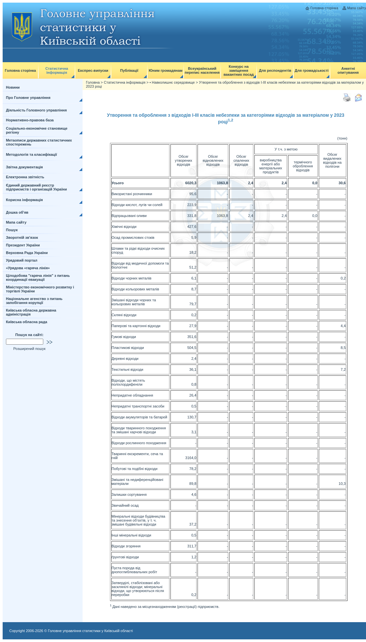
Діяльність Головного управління (36, 110)
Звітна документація (24, 167)
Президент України (23, 245)
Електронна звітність (25, 177)
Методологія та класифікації (31, 154)
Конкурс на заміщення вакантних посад (239, 70)
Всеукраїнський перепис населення (202, 70)
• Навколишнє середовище (172, 82)
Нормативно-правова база (30, 120)
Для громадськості (312, 70)
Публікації (129, 70)
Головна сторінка (324, 8)
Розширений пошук (29, 349)
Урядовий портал (21, 260)
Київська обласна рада (26, 322)
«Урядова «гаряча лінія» (28, 268)
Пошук (12, 230)
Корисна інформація (24, 200)
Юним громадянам (165, 70)
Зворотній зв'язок (22, 237)
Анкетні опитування (348, 70)
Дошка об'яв (17, 212)
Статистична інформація (56, 70)
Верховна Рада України (27, 253)
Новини (13, 87)
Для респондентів (275, 70)
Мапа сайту (356, 8)
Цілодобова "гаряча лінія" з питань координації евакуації (38, 277)
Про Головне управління (28, 98)
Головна (93, 82)
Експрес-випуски (93, 70)
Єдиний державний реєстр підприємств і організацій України (36, 187)
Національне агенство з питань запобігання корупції (34, 301)
